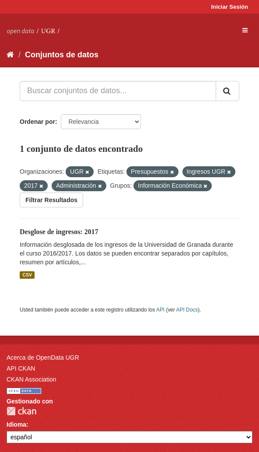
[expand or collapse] (245, 30)
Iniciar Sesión (229, 7)
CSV (27, 274)
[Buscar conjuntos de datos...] (118, 91)
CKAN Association (31, 379)
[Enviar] (227, 91)
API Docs (187, 310)
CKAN (21, 411)
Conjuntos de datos (61, 54)
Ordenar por (37, 121)
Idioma (16, 424)
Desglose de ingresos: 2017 (59, 231)
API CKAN (21, 368)
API (160, 310)
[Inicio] (10, 54)
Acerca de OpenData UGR (43, 357)
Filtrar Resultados (51, 199)
